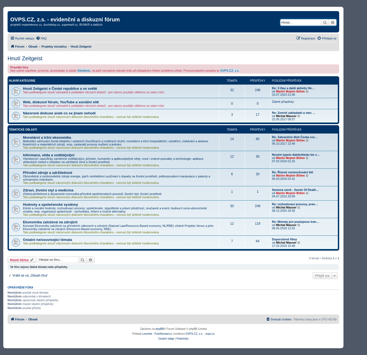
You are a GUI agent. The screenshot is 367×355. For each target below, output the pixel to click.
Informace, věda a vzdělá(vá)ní (49, 155)
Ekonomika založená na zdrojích (50, 222)
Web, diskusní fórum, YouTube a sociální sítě (61, 102)
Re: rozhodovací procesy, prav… (295, 204)
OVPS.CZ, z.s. (230, 70)
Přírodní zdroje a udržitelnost (47, 173)
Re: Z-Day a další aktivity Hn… (293, 88)
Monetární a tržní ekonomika (47, 137)
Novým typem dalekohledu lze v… (296, 154)
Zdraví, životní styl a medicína (48, 190)
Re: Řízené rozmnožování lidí (292, 172)
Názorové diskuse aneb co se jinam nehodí (59, 113)
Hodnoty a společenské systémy (50, 205)
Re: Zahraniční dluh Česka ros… (295, 137)
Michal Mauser (286, 116)
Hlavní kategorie (22, 80)
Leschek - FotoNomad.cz (157, 333)
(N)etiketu (83, 70)
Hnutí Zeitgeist (25, 58)
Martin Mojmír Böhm (290, 91)
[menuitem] (41, 38)
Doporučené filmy (284, 239)
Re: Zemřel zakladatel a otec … (293, 112)
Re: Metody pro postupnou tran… (295, 221)
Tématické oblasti (23, 129)
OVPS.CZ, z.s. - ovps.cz (200, 333)
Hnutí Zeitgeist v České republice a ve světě (60, 89)
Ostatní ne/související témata (47, 240)
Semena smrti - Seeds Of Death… (295, 189)
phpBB (160, 328)
